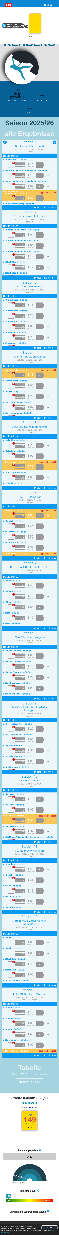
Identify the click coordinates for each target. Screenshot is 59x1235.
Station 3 (29, 282)
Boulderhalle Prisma (29, 286)
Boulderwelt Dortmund (29, 146)
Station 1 (29, 142)
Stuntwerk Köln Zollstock (29, 216)
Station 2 (29, 212)
